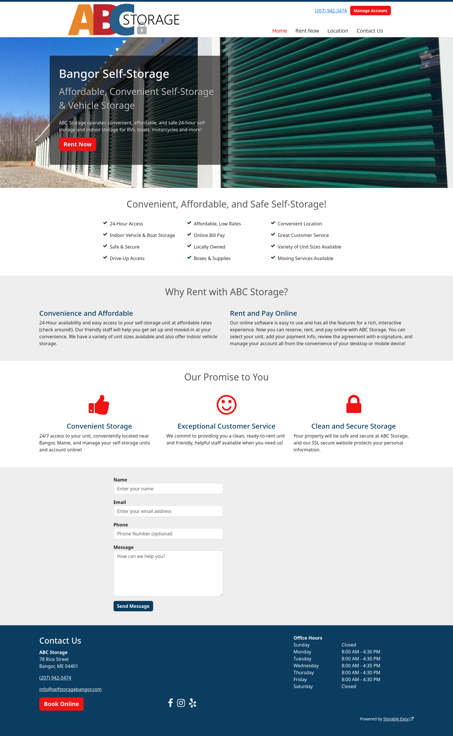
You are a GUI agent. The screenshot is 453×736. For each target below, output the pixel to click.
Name (120, 480)
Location (337, 30)
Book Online (61, 704)
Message (124, 547)
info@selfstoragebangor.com (70, 689)
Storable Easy (398, 719)
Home (279, 30)
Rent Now (307, 30)
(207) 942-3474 (331, 11)
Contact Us (370, 30)
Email (120, 502)
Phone (121, 525)
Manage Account (370, 10)
